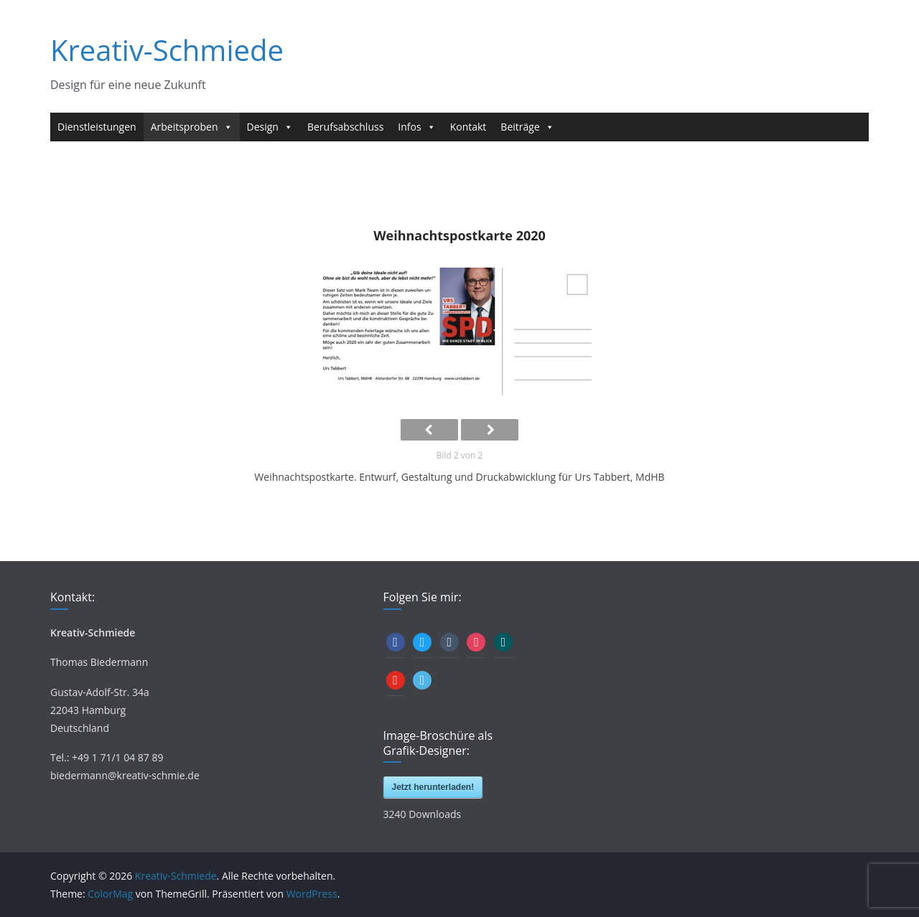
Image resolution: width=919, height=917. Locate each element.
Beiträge (527, 127)
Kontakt (468, 126)
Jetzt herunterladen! (433, 787)
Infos (416, 127)
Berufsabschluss (345, 126)
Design (270, 127)
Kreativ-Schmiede (167, 50)
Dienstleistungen (96, 126)
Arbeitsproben (192, 127)
